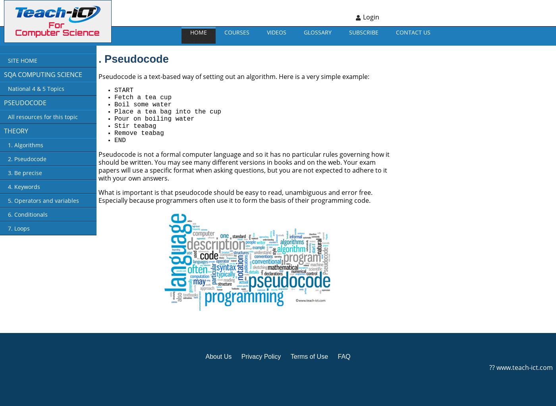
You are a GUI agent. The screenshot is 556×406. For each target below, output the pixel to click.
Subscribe (363, 32)
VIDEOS (276, 32)
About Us (218, 356)
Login (371, 17)
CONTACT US (413, 32)
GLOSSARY (318, 32)
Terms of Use (309, 356)
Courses (236, 32)
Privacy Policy (261, 356)
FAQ (344, 356)
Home (198, 32)
